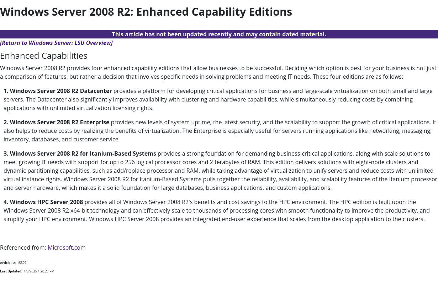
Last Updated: (11, 271)
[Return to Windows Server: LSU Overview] (56, 43)
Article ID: (8, 262)
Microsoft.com (67, 247)
